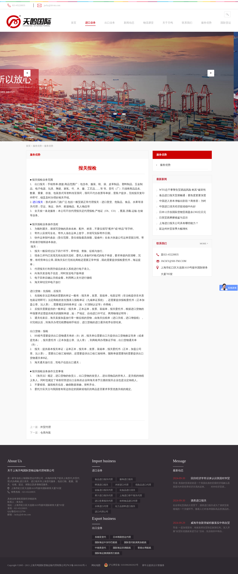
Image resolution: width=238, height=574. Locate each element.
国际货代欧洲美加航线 (135, 542)
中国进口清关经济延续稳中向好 (177, 206)
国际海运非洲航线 (122, 548)
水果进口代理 (101, 506)
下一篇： (40, 432)
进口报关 (38, 202)
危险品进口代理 (143, 484)
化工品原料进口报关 (125, 506)
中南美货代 (100, 548)
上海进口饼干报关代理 (131, 495)
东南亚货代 (100, 537)
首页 (73, 22)
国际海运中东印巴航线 (106, 542)
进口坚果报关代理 (104, 501)
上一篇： (40, 427)
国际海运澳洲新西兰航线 (107, 553)
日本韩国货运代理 (122, 537)
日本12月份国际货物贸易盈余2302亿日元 (182, 212)
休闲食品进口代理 (128, 501)
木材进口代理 (121, 484)
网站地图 (95, 565)
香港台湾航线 (144, 548)
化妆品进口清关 (127, 490)
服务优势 (37, 146)
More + (204, 243)
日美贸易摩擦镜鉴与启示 (173, 217)
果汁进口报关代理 (104, 495)
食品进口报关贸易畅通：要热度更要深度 (182, 195)
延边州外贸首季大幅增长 (173, 228)
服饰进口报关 (126, 479)
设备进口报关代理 (104, 490)
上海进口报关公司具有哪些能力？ (178, 223)
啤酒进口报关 (101, 484)
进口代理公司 (101, 511)
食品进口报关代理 (104, 479)
